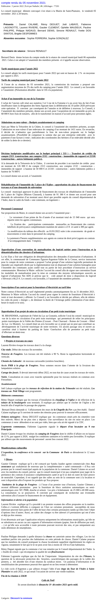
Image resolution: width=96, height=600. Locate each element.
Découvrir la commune (21, 598)
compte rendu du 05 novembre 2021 (23, 2)
